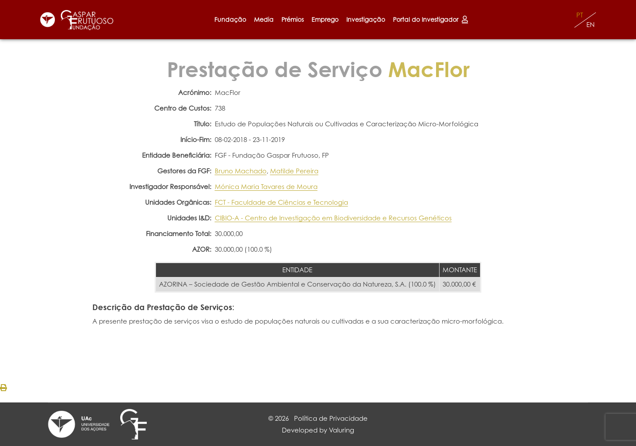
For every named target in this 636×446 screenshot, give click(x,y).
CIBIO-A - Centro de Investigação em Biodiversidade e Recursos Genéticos (333, 218)
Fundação (230, 19)
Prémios (292, 19)
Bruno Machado (241, 171)
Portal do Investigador (430, 19)
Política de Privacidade (331, 418)
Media (264, 19)
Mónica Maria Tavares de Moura (266, 186)
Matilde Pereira (294, 171)
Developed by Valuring (318, 430)
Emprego (324, 19)
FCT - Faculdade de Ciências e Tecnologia (281, 202)
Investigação (365, 19)
